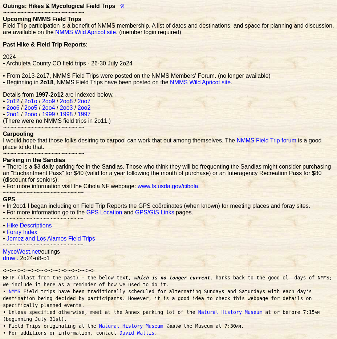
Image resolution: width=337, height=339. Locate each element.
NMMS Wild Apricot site (85, 32)
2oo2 (84, 108)
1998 (66, 114)
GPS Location (104, 212)
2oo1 (13, 114)
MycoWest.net (21, 252)
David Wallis (136, 333)
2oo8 (66, 101)
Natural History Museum (230, 312)
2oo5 (30, 108)
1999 (48, 114)
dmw (9, 258)
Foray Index (22, 232)
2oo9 (48, 101)
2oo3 (66, 108)
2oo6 (13, 108)
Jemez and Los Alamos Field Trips (51, 238)
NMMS (14, 291)
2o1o (30, 101)
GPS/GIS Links (154, 212)
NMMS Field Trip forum (266, 140)
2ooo (30, 114)
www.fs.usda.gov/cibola (168, 186)
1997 (84, 114)
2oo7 (84, 101)
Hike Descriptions (29, 225)
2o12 (13, 101)
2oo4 (48, 108)
